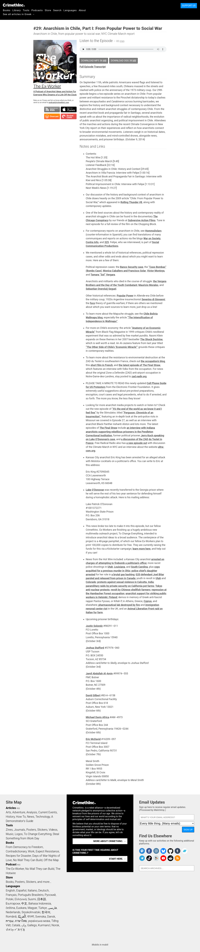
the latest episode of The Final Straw (139, 365)
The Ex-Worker (15, 868)
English (10, 890)
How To (21, 816)
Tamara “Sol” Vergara (103, 274)
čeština (10, 908)
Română (11, 916)
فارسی (52, 908)
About (82, 10)
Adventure (18, 812)
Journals (19, 829)
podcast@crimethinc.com (59, 102)
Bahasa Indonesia (39, 903)
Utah (110, 566)
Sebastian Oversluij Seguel (101, 288)
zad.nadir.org (139, 376)
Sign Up (188, 829)
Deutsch (43, 890)
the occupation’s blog (153, 361)
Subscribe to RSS (52, 109)
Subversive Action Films (142, 220)
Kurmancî (44, 925)
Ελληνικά (21, 899)
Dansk (51, 916)
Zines (9, 829)
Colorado (91, 582)
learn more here (141, 548)
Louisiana (119, 566)
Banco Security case (131, 267)
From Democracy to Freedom (24, 847)
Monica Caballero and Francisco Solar (124, 270)
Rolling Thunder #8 (131, 202)
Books (6, 10)
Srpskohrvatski (31, 912)
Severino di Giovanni (153, 299)
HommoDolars (153, 230)
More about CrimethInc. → (109, 841)
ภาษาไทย (21, 921)
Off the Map (51, 860)
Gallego (32, 925)
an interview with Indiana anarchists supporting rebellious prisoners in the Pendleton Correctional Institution (120, 431)
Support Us (189, 5)
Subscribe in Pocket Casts (69, 116)
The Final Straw (108, 427)
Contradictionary (16, 851)
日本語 (41, 899)
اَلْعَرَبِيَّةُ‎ (22, 916)
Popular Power (125, 295)
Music (9, 834)
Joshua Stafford (95, 647)
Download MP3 (93, 60)
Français (11, 895)
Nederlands (13, 912)
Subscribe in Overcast (52, 116)
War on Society (151, 238)
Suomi (32, 899)
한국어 (46, 912)
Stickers (42, 829)
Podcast (11, 864)
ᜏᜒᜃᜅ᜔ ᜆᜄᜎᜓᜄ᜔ (15, 929)
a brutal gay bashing (122, 574)
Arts (8, 812)
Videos (53, 829)
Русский (50, 895)
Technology (43, 816)
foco (92, 303)
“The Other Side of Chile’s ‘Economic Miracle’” (112, 347)
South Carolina (139, 566)
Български (13, 903)
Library (16, 10)
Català (16, 925)
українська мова (39, 921)
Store (48, 10)
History (10, 816)
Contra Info (92, 242)
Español (21, 890)
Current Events (47, 812)
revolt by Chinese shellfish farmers (130, 589)
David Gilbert (93, 695)
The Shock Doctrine (151, 339)
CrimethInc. (14, 5)
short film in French (102, 365)
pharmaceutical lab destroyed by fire (119, 604)
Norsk (55, 925)
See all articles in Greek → (19, 14)
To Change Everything (37, 834)
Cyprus (148, 601)
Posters (31, 829)
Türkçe (42, 908)
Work (31, 851)
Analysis (31, 812)
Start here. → (117, 858)
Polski (9, 899)
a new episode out (136, 443)
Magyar (32, 908)
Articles (11, 808)
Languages (70, 10)
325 (106, 242)
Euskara (21, 908)
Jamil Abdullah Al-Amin (99, 673)
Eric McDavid (93, 739)
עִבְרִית (9, 921)
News (30, 816)
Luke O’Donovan (95, 489)
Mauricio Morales (148, 285)
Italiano (32, 890)
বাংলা (30, 916)
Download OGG (123, 60)
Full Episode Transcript (93, 66)
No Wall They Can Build (27, 860)
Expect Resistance (47, 851)
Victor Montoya (155, 270)
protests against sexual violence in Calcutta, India (125, 582)
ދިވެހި (23, 925)
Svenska (40, 916)
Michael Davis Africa (97, 717)
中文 (24, 903)
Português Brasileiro (30, 895)
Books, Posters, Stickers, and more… (28, 882)
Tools (26, 10)
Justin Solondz (94, 625)
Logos (19, 834)
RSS (18, 808)
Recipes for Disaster (18, 855)
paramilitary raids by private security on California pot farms (120, 586)
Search (57, 10)
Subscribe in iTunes (69, 109)
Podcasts (37, 10)
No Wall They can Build (39, 868)
